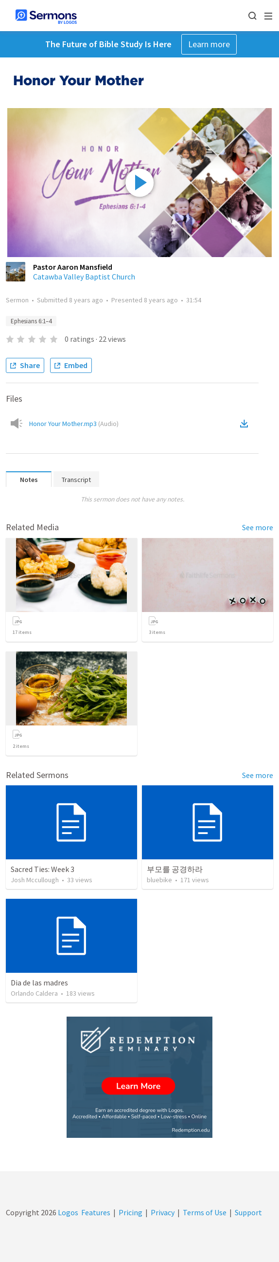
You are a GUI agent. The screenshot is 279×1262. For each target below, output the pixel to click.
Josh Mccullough (35, 879)
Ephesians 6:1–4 (31, 321)
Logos (67, 1212)
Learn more (209, 44)
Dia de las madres (39, 982)
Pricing (130, 1212)
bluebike (159, 879)
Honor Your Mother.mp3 (74, 423)
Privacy (162, 1212)
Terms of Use (205, 1212)
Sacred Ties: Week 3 (42, 869)
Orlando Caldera (34, 993)
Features (95, 1212)
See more (257, 527)
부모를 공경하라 (175, 869)
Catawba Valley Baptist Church (84, 276)
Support (248, 1212)
